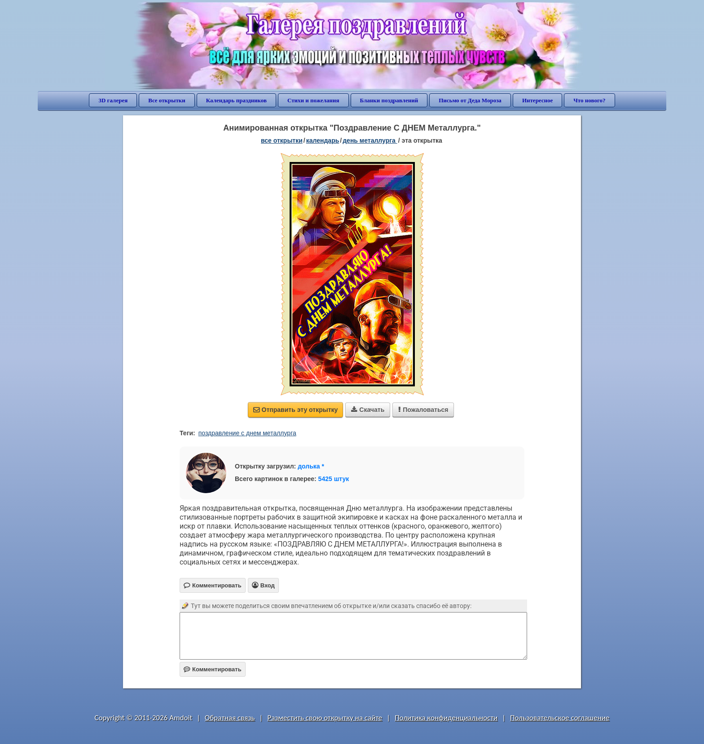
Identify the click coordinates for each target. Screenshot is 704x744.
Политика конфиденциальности (446, 717)
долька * (311, 466)
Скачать (367, 409)
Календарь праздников (236, 100)
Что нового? (589, 100)
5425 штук (333, 478)
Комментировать (213, 669)
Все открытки (166, 100)
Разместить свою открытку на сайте (324, 717)
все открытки (282, 140)
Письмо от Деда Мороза (470, 100)
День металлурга (370, 140)
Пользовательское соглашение (559, 717)
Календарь (322, 140)
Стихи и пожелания (313, 100)
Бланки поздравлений (389, 100)
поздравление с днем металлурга (247, 433)
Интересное (537, 100)
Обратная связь (230, 717)
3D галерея (113, 100)
